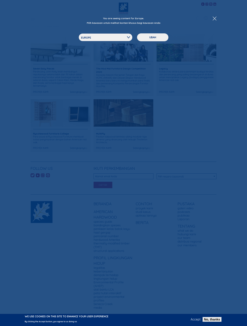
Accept (196, 320)
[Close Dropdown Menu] (214, 18)
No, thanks (212, 320)
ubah (152, 37)
